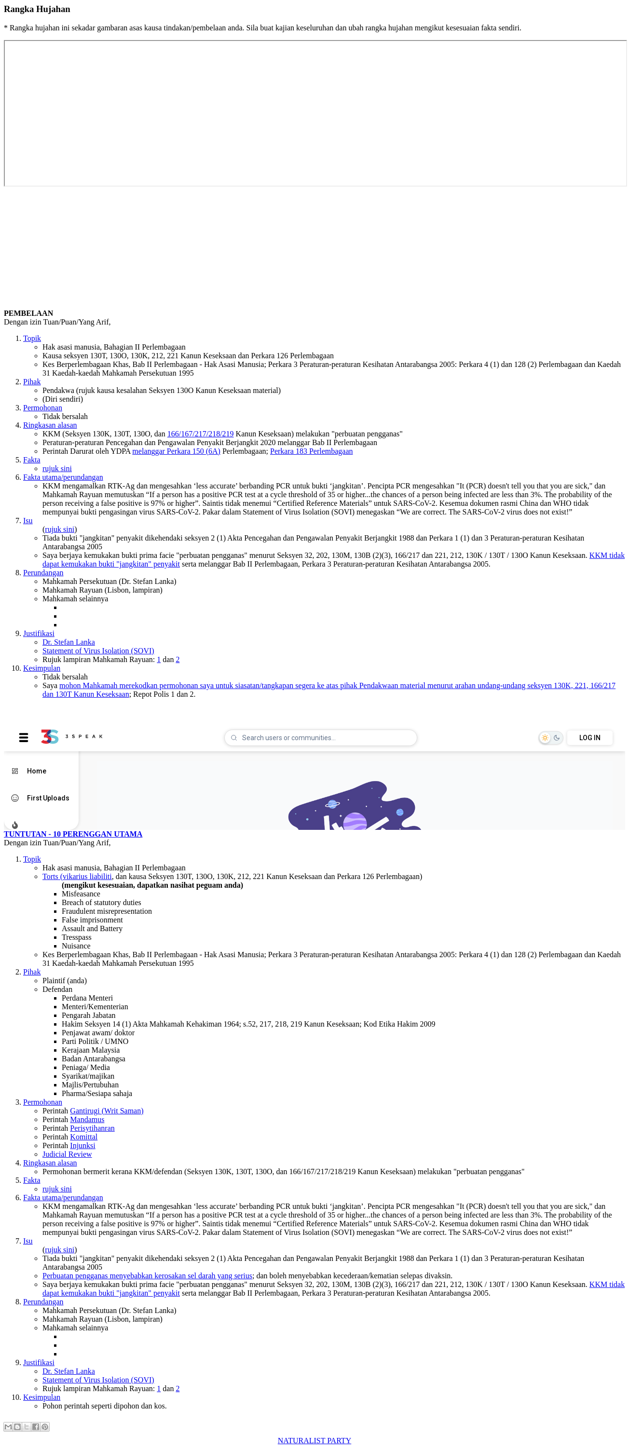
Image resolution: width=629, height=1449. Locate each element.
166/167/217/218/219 (200, 434)
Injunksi (82, 1145)
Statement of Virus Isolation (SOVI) (98, 651)
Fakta (32, 460)
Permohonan (42, 408)
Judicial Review (67, 1154)
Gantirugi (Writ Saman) (106, 1111)
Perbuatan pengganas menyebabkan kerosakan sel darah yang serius (147, 1276)
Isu (28, 520)
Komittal (83, 1137)
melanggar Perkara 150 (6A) (176, 451)
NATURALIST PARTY (314, 1440)
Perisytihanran (92, 1128)
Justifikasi (39, 633)
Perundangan (43, 573)
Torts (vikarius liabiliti (77, 876)
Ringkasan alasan (50, 425)
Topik (32, 338)
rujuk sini (57, 468)
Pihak (32, 382)
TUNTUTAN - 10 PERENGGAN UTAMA (73, 834)
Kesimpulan (41, 668)
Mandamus (87, 1119)
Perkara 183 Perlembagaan (311, 451)
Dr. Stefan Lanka (68, 642)
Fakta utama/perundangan (63, 477)
